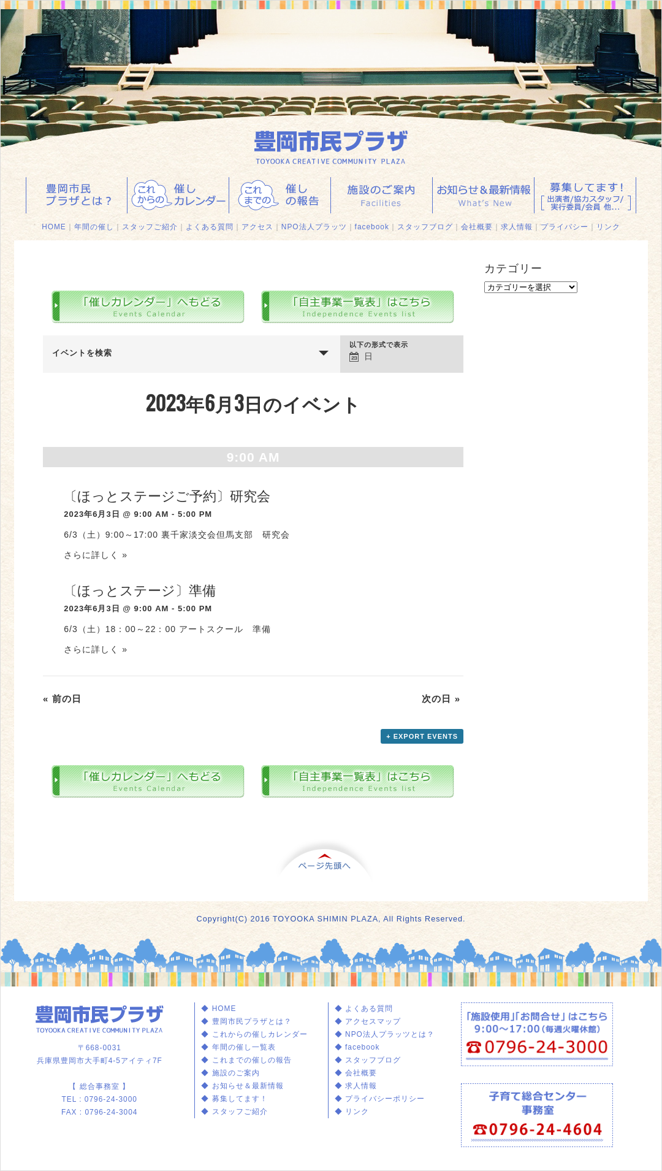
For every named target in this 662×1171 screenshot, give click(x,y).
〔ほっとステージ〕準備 (140, 590)
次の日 (441, 698)
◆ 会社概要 (356, 1073)
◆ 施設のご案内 (230, 1073)
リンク (608, 227)
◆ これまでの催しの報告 (246, 1060)
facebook (372, 227)
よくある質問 (210, 227)
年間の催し (94, 227)
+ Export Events (422, 736)
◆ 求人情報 (356, 1085)
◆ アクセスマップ (368, 1021)
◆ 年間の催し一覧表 (238, 1047)
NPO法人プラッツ (314, 227)
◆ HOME (218, 1008)
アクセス (257, 227)
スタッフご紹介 (150, 227)
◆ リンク (352, 1111)
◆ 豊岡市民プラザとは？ (246, 1021)
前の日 (62, 698)
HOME (54, 227)
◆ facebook (357, 1047)
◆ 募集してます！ (234, 1098)
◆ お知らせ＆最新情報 (242, 1085)
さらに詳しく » (95, 555)
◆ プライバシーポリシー (380, 1098)
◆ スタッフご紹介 (234, 1111)
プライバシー (564, 227)
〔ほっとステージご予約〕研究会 (167, 496)
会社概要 (477, 227)
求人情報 (517, 227)
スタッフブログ (425, 227)
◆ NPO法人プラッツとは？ (385, 1034)
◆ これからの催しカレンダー (254, 1034)
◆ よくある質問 (364, 1008)
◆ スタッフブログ (368, 1060)
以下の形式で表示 (378, 344)
